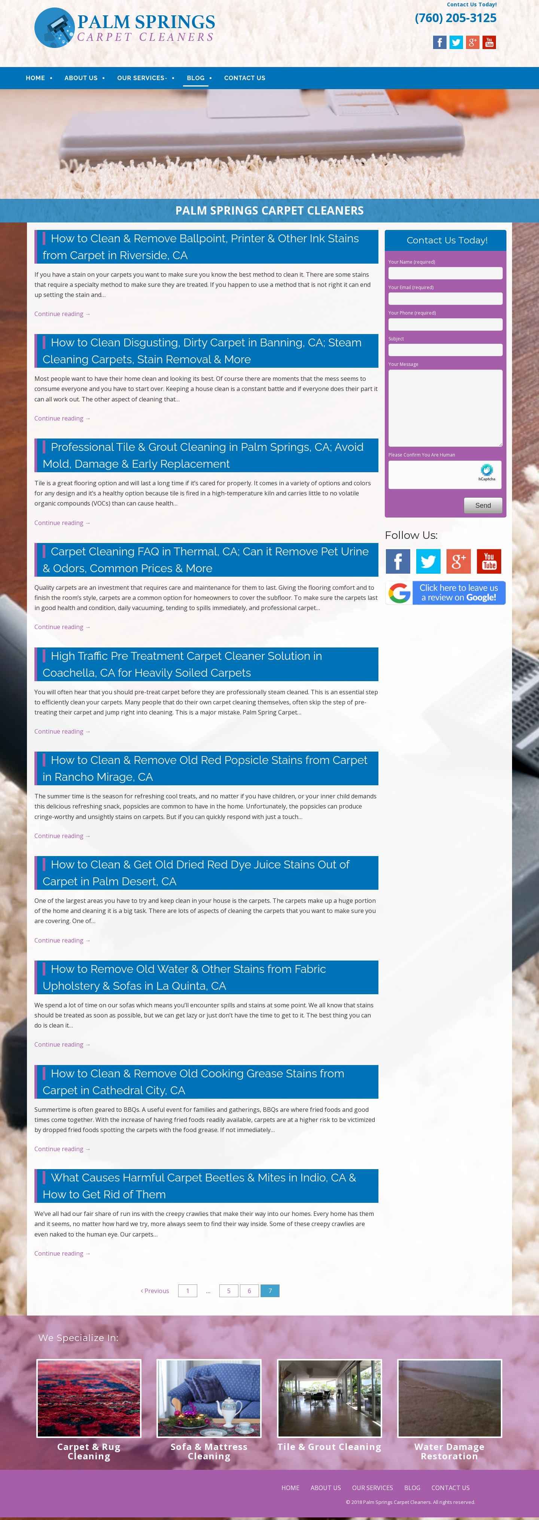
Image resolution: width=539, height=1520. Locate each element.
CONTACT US (254, 79)
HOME (44, 79)
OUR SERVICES (150, 79)
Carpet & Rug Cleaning (89, 1454)
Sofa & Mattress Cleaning (209, 1454)
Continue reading (62, 316)
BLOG (205, 79)
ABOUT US (90, 79)
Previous (155, 1293)
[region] (269, 158)
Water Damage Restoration (449, 1454)
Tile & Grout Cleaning (329, 1449)
